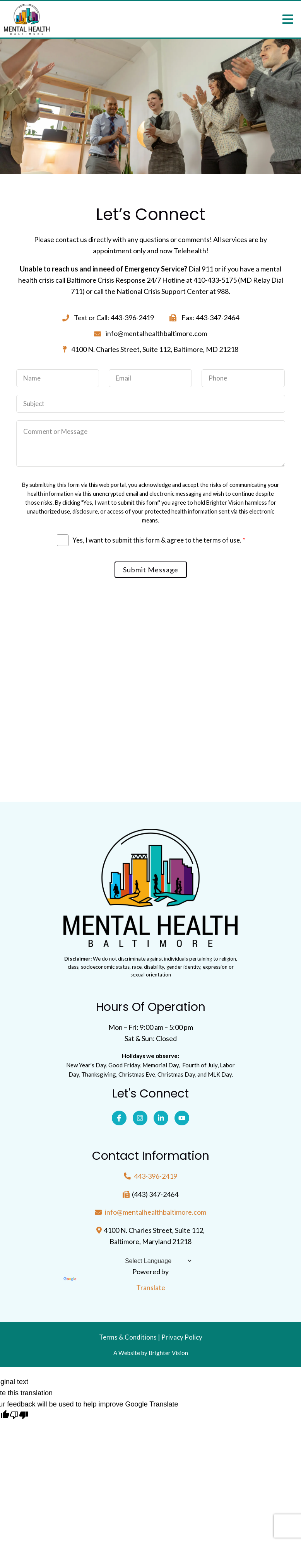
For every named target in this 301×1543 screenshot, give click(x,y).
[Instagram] (140, 1118)
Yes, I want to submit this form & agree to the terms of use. (158, 540)
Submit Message (150, 569)
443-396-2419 (155, 1176)
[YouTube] (181, 1118)
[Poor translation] (19, 1416)
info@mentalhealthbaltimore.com (155, 1212)
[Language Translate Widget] (150, 1261)
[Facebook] (119, 1118)
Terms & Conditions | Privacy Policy (150, 1337)
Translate (114, 1284)
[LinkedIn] (161, 1118)
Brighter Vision (168, 1352)
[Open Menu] (287, 19)
